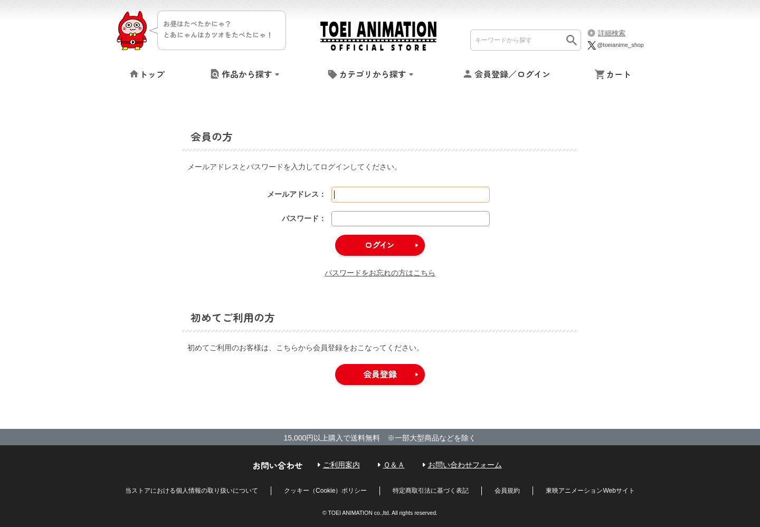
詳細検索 (611, 33)
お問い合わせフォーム (465, 465)
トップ (152, 74)
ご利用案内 (341, 465)
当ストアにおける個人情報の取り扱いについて (191, 490)
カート (618, 74)
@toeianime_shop (615, 45)
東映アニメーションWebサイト (590, 490)
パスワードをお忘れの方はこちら (380, 273)
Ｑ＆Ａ (394, 465)
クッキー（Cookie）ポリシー (325, 490)
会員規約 (507, 490)
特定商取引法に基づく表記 (431, 490)
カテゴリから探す (372, 74)
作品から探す (247, 74)
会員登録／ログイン (512, 74)
